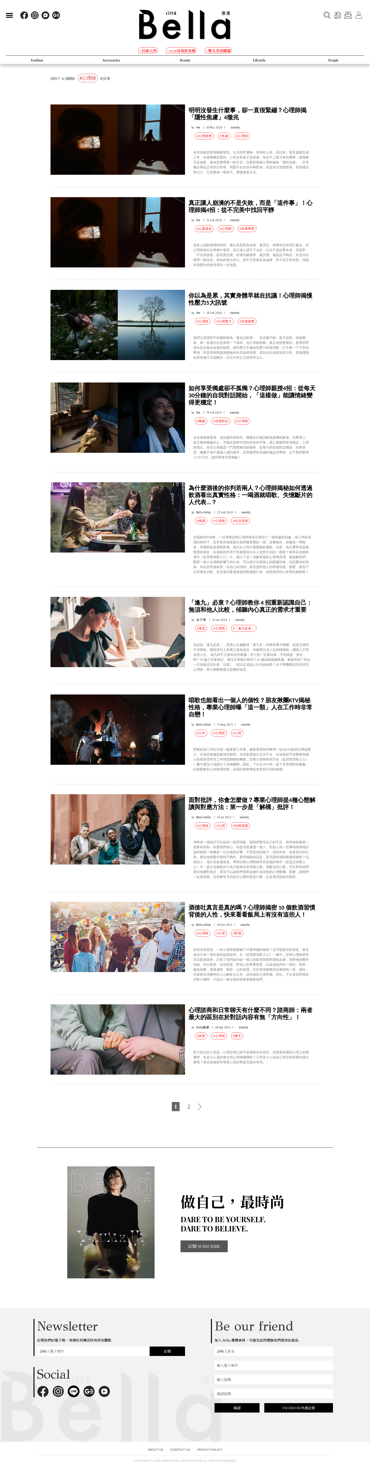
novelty (235, 127)
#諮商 (201, 1036)
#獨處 (201, 421)
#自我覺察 (247, 228)
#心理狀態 (204, 136)
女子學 (201, 620)
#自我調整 (247, 321)
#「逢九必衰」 (244, 628)
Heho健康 (202, 1027)
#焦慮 (224, 136)
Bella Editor (203, 512)
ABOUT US (155, 1449)
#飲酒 (237, 933)
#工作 (201, 733)
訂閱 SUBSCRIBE (204, 1246)
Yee (198, 127)
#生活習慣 (240, 521)
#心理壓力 (223, 321)
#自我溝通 (240, 825)
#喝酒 (201, 521)
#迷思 (201, 628)
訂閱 (167, 1351)
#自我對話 (220, 421)
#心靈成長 (204, 228)
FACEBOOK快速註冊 (298, 1407)
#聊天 (237, 1036)
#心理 (237, 733)
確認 (237, 1407)
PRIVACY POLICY (209, 1449)
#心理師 (242, 136)
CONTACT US (180, 1449)
